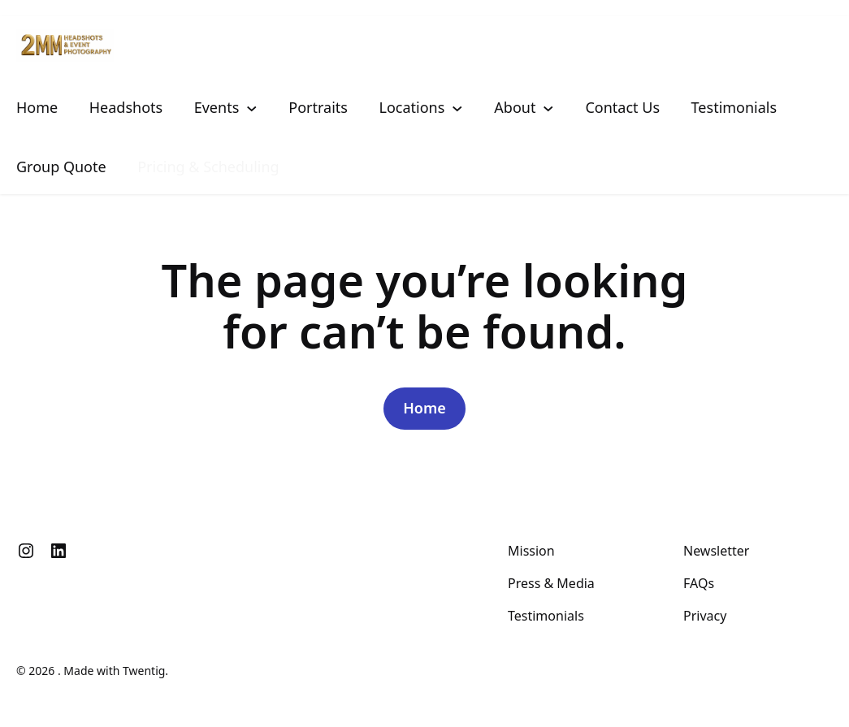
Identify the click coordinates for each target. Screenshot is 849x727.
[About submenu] (548, 107)
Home (424, 408)
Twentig (144, 670)
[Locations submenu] (457, 107)
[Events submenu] (252, 107)
